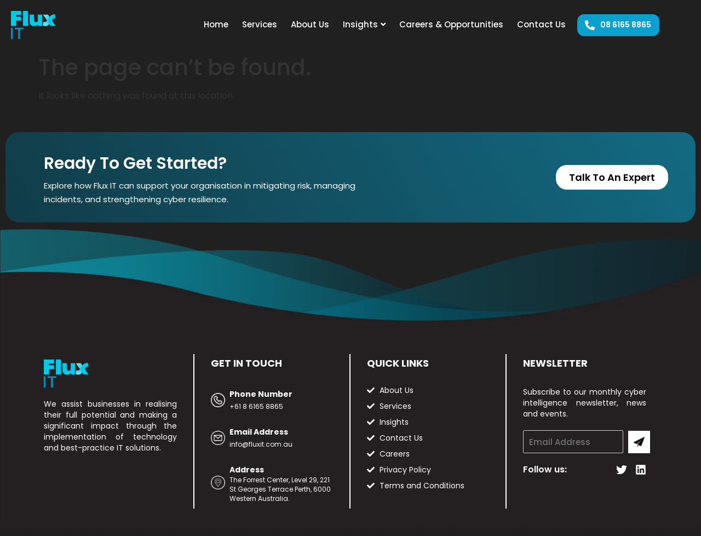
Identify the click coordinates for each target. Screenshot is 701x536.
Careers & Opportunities (451, 24)
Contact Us (541, 24)
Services (259, 24)
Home (216, 24)
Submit (639, 442)
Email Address (258, 431)
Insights (364, 24)
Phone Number (260, 394)
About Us (310, 24)
